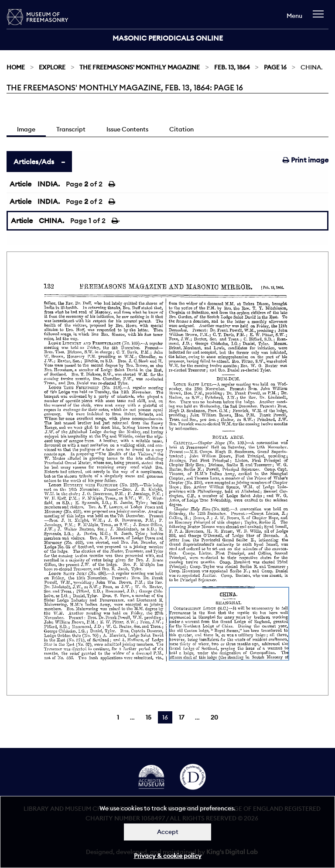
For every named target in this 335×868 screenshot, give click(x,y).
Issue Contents (127, 129)
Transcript (70, 129)
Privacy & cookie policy (168, 856)
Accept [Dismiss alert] (167, 832)
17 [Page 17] (181, 717)
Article (20, 183)
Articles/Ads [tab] (34, 161)
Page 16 (275, 67)
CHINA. (51, 220)
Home (16, 67)
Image (26, 129)
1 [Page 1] (118, 717)
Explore (52, 67)
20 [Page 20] (214, 717)
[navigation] (320, 18)
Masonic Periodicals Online (168, 38)
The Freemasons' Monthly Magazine (139, 67)
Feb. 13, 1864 (232, 67)
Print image (305, 159)
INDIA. (49, 183)
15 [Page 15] (148, 717)
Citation (181, 129)
